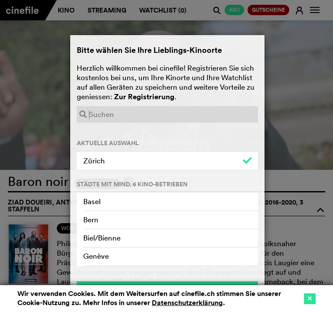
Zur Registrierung (144, 96)
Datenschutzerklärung (187, 302)
